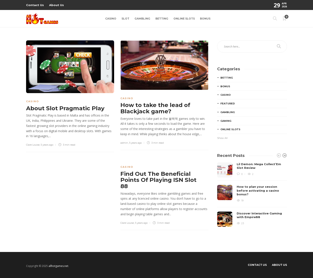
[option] (252, 194)
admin (124, 142)
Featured (227, 103)
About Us (56, 5)
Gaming (225, 120)
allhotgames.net (58, 266)
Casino (110, 18)
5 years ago (47, 144)
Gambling (142, 18)
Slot (125, 18)
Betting (161, 18)
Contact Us (35, 5)
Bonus (205, 18)
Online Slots (184, 18)
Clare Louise (33, 144)
